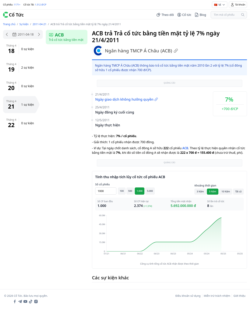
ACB (185, 148)
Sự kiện (24, 24)
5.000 (150, 191)
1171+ (17, 4)
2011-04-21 (39, 24)
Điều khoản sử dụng (188, 296)
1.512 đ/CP (41, 4)
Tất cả (238, 191)
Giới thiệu (239, 296)
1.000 (140, 191)
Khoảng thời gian (205, 185)
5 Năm (212, 191)
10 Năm (225, 191)
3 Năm (200, 191)
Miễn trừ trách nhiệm (217, 296)
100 (122, 191)
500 (130, 191)
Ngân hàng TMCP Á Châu (135, 50)
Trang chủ (9, 24)
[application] (169, 237)
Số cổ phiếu (102, 184)
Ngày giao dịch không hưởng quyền (126, 99)
